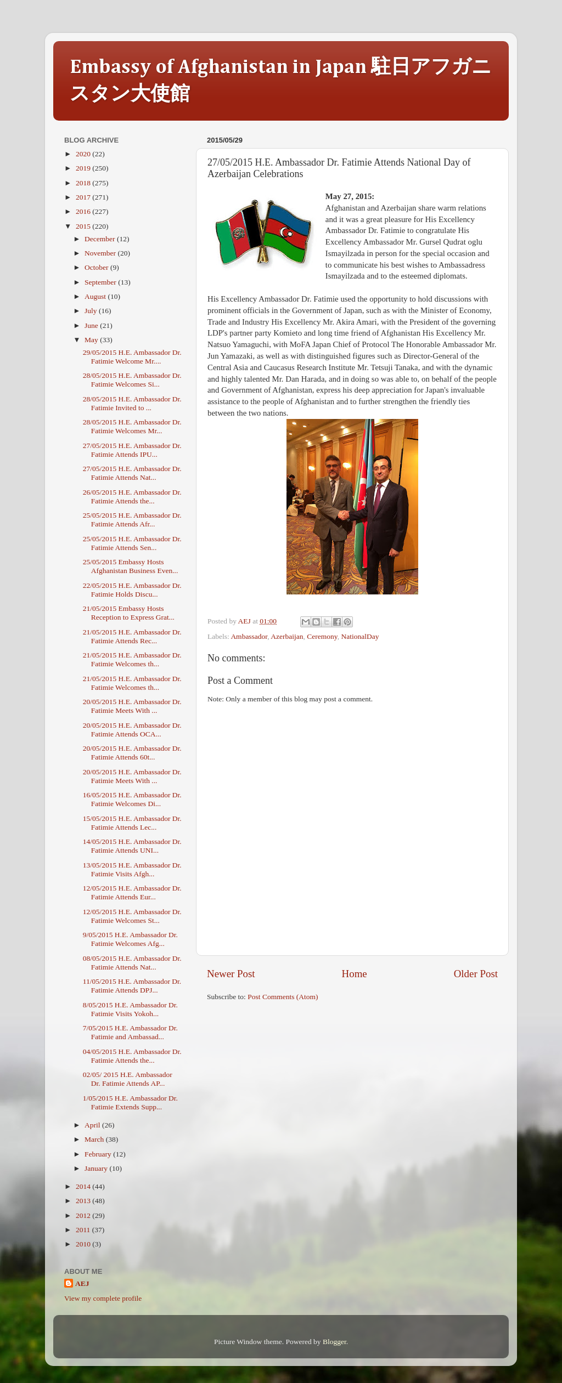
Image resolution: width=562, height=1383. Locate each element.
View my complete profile (103, 1298)
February (99, 1154)
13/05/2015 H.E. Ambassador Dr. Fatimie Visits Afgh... (132, 869)
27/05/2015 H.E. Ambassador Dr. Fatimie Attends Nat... (132, 472)
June (92, 325)
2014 (84, 1186)
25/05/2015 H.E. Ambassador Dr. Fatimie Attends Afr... (132, 519)
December (101, 239)
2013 (84, 1201)
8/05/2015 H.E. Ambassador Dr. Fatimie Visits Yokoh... (130, 1009)
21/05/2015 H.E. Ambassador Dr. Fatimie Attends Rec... (132, 636)
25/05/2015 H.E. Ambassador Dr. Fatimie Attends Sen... (132, 543)
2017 (84, 197)
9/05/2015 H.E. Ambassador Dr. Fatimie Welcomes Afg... (130, 939)
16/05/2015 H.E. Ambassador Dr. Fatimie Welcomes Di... (132, 799)
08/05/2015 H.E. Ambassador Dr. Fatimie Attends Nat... (132, 962)
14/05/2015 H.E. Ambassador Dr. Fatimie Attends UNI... (132, 845)
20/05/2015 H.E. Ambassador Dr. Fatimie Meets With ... (132, 706)
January (97, 1168)
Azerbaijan (287, 636)
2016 (84, 211)
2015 (84, 226)
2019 (84, 168)
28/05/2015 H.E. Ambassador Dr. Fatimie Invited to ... (132, 403)
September (101, 282)
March (95, 1139)
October (97, 267)
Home (354, 973)
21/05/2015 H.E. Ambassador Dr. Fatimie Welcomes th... (132, 659)
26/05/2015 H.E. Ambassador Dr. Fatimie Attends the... (132, 496)
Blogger (334, 1341)
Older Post (476, 973)
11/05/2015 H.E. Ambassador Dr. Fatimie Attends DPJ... (132, 985)
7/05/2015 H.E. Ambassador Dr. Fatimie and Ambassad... (130, 1032)
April (93, 1125)
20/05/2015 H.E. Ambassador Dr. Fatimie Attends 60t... (132, 752)
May (92, 340)
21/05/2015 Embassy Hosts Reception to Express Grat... (129, 612)
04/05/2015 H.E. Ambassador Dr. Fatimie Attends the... (132, 1055)
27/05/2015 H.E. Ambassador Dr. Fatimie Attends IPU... (132, 449)
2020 (84, 154)
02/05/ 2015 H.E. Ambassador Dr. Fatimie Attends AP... (127, 1078)
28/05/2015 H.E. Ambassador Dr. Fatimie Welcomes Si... (132, 379)
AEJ (82, 1283)
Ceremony (322, 636)
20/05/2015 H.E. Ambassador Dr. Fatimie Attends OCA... (132, 729)
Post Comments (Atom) (283, 997)
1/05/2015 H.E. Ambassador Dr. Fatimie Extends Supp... (130, 1102)
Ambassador (249, 636)
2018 (84, 183)
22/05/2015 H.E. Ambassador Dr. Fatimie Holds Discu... (132, 589)
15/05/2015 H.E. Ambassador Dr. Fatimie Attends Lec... (132, 822)
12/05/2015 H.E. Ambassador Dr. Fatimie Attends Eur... (132, 892)
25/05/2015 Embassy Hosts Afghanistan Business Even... (130, 566)
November (101, 253)
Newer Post (231, 973)
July (92, 311)
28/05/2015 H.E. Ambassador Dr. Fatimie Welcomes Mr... (132, 426)
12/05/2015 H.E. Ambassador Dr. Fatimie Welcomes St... (132, 916)
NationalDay (360, 636)
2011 (84, 1230)
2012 (84, 1215)
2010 (84, 1244)
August (96, 296)
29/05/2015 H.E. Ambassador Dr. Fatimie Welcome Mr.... (132, 356)
